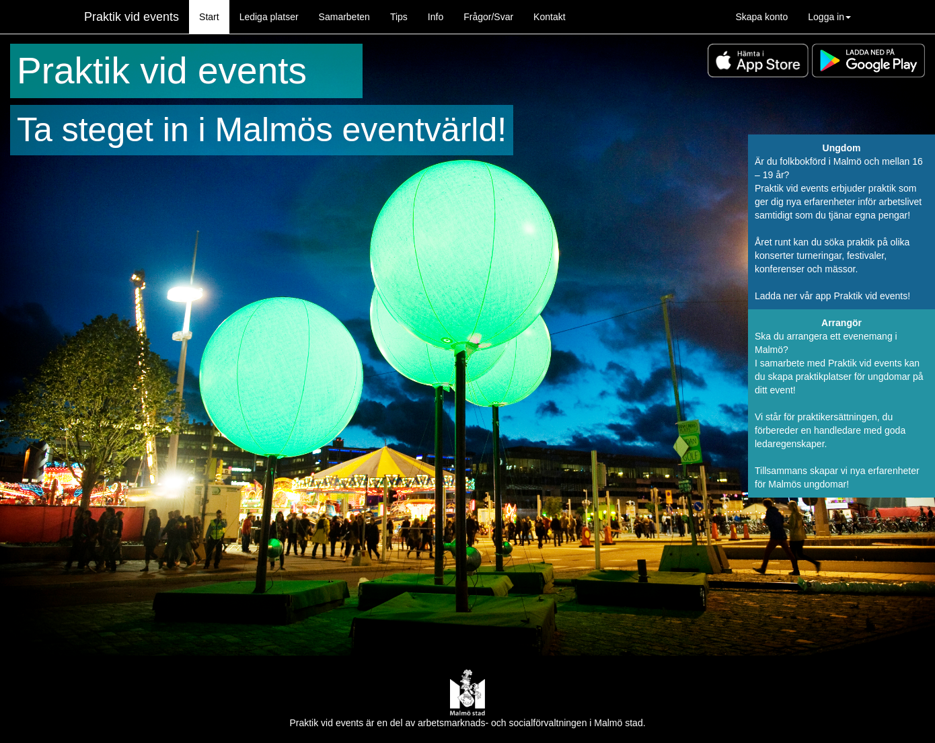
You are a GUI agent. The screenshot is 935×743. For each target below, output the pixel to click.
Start (209, 16)
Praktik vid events (131, 17)
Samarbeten (344, 16)
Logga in (829, 16)
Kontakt (549, 16)
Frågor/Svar (488, 16)
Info (435, 16)
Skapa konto (761, 16)
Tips (399, 16)
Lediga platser (269, 16)
